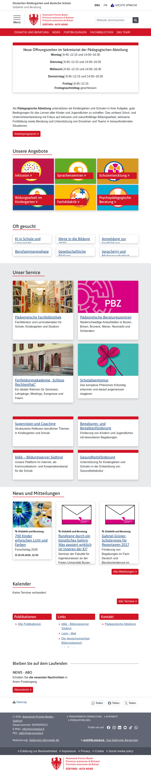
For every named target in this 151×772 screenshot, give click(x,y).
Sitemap (21, 702)
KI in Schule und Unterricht (28, 241)
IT (105, 5)
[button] (108, 727)
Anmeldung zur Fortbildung (114, 241)
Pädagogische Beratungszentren (105, 317)
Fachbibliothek (101, 32)
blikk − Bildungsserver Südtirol (39, 457)
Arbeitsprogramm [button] (26, 133)
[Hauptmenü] (17, 20)
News (56, 32)
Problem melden (79, 720)
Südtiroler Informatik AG (44, 740)
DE (97, 5)
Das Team (123, 32)
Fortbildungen (75, 32)
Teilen (97, 703)
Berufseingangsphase (32, 251)
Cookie (98, 751)
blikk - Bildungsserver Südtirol (75, 626)
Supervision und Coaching (35, 424)
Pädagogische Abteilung (120, 624)
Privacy (84, 751)
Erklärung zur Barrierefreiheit (37, 751)
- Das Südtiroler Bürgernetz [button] (109, 740)
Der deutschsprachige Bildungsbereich (75, 640)
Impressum (67, 751)
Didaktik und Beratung (31, 32)
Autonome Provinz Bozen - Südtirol (33, 718)
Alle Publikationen (29, 624)
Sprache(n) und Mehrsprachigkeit (115, 253)
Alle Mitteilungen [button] (125, 571)
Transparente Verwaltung (84, 716)
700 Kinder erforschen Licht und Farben (31, 540)
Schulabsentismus (94, 380)
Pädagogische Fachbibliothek (38, 317)
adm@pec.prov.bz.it (31, 733)
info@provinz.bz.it (33, 728)
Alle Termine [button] (127, 601)
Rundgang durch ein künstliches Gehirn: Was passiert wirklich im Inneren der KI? (75, 542)
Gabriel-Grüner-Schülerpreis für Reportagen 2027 (115, 540)
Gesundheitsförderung (97, 457)
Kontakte (111, 716)
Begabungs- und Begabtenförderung (95, 426)
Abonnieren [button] (22, 689)
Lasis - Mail (68, 633)
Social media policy (119, 751)
